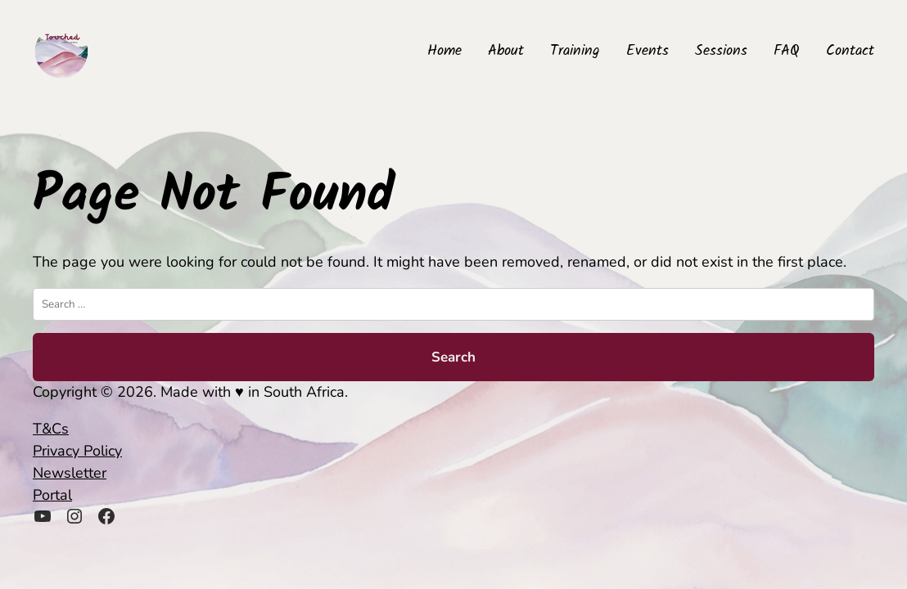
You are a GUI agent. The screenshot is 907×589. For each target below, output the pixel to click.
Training (575, 52)
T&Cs (51, 428)
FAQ (787, 52)
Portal (52, 495)
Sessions (721, 52)
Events (647, 52)
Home (444, 52)
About (506, 52)
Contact (850, 52)
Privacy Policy (77, 451)
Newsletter (69, 473)
